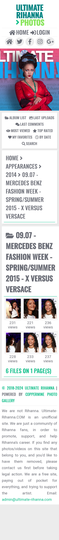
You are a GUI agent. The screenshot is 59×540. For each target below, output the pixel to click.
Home (19, 32)
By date (43, 137)
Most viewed (18, 130)
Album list (15, 117)
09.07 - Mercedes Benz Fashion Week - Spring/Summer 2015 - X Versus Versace (25, 195)
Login (40, 32)
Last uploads (41, 117)
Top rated (43, 130)
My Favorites (20, 137)
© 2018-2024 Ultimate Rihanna (28, 388)
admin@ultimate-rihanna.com (27, 499)
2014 (11, 174)
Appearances (21, 166)
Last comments (29, 124)
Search (29, 143)
